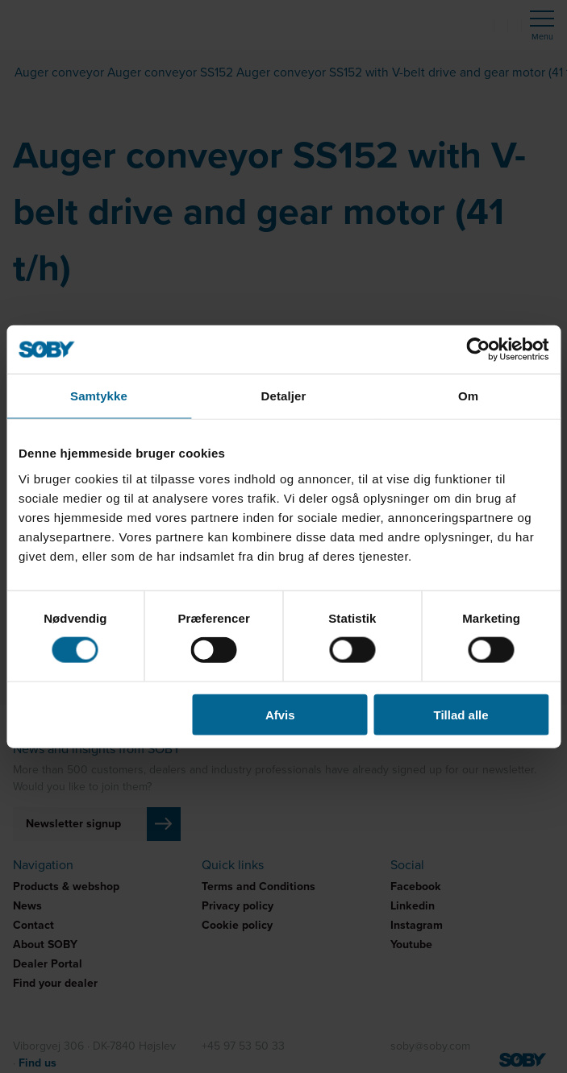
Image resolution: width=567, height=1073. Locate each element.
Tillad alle (461, 714)
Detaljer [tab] (283, 396)
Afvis (280, 714)
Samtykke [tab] (98, 396)
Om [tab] (468, 396)
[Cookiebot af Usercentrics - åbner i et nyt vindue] (477, 350)
